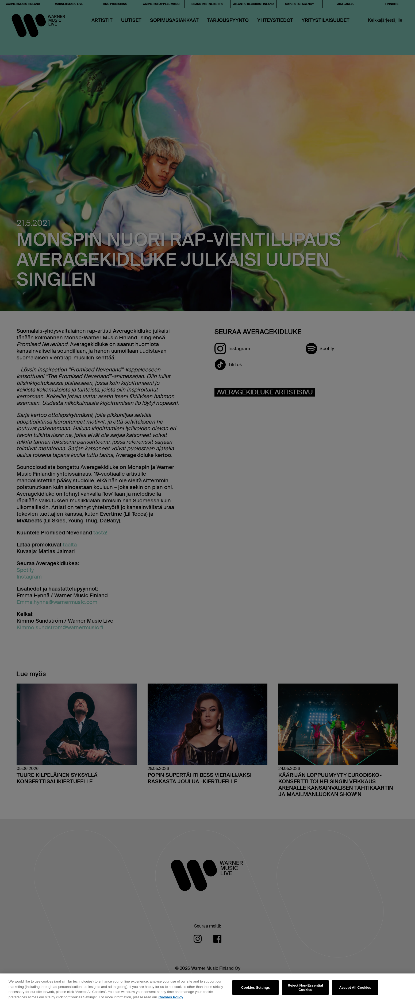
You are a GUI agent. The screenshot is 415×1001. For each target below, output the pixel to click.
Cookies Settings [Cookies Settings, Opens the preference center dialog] (255, 990)
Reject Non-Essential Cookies (305, 990)
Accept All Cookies (355, 990)
